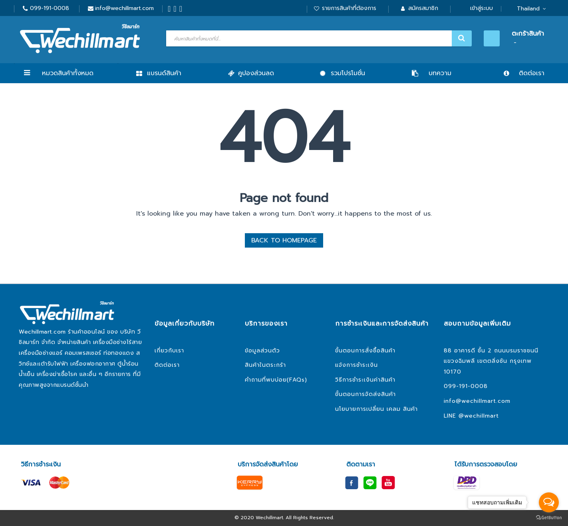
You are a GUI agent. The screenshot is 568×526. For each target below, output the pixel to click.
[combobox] (318, 38)
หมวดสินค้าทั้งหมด (67, 73)
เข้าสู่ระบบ (481, 8)
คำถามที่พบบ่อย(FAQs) (276, 380)
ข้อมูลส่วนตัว (262, 350)
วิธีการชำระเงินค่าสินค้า (365, 380)
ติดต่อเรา (167, 365)
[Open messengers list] (549, 502)
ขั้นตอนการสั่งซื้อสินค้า (365, 350)
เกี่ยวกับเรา (169, 350)
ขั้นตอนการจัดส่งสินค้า (365, 394)
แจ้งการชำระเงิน (356, 365)
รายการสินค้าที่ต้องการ (349, 8)
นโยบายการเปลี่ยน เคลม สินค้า (376, 409)
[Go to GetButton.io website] (549, 517)
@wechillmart (479, 416)
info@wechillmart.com (124, 8)
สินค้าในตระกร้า (265, 365)
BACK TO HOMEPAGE (284, 240)
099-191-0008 (49, 8)
